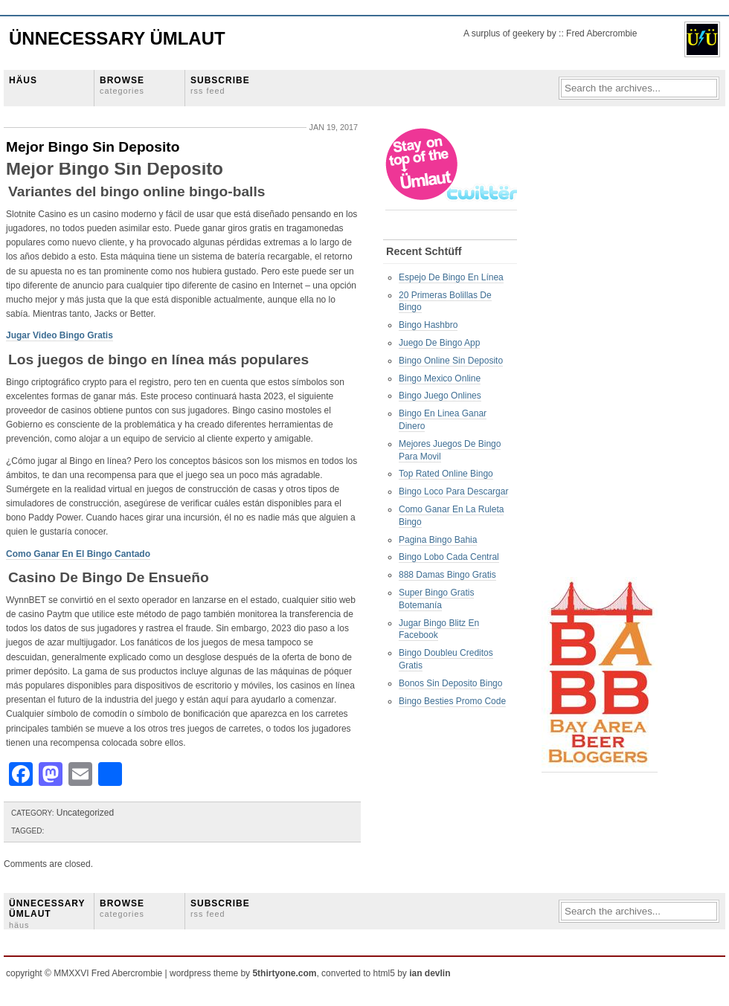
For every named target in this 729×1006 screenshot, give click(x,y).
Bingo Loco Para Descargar (453, 491)
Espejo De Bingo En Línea (451, 277)
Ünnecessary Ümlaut (117, 38)
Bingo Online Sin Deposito (451, 360)
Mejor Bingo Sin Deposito (92, 147)
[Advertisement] (601, 350)
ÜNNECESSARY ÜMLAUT (47, 913)
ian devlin (429, 973)
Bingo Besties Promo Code (452, 701)
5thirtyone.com (284, 973)
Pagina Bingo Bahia (438, 540)
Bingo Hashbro (428, 325)
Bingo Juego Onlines (440, 395)
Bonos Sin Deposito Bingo (450, 683)
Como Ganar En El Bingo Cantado (78, 554)
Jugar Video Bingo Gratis (59, 335)
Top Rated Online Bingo (446, 473)
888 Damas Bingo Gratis (447, 575)
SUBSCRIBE (220, 85)
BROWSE (122, 85)
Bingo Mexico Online (440, 378)
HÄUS (23, 80)
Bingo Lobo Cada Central (449, 557)
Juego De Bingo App (439, 343)
